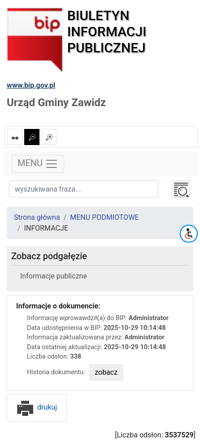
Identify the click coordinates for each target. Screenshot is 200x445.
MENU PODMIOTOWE (104, 217)
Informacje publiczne (53, 276)
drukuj (36, 407)
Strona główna (37, 217)
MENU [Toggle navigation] (37, 164)
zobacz (106, 372)
